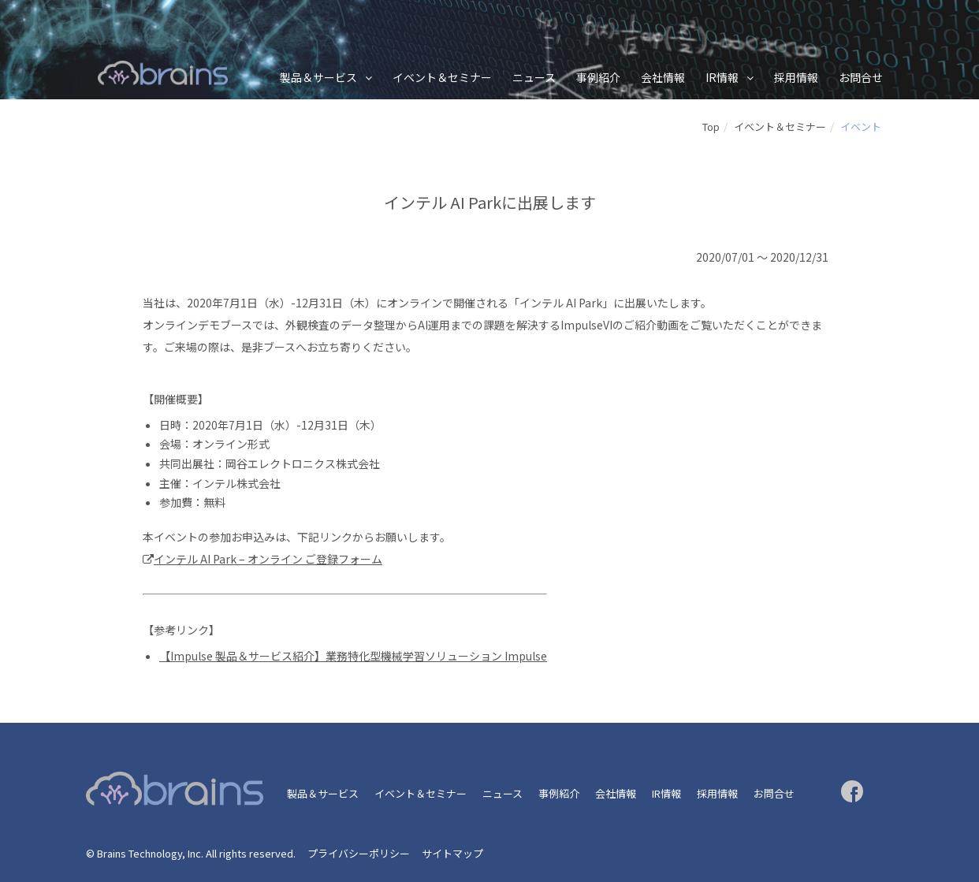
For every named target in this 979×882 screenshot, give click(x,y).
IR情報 (722, 77)
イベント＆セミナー (442, 77)
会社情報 (663, 77)
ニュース (534, 77)
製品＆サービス (318, 77)
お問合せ (861, 77)
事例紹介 (598, 77)
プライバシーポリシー (358, 853)
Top (711, 126)
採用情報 (796, 77)
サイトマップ (452, 853)
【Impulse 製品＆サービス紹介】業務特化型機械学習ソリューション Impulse (353, 656)
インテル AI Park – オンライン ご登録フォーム (268, 559)
